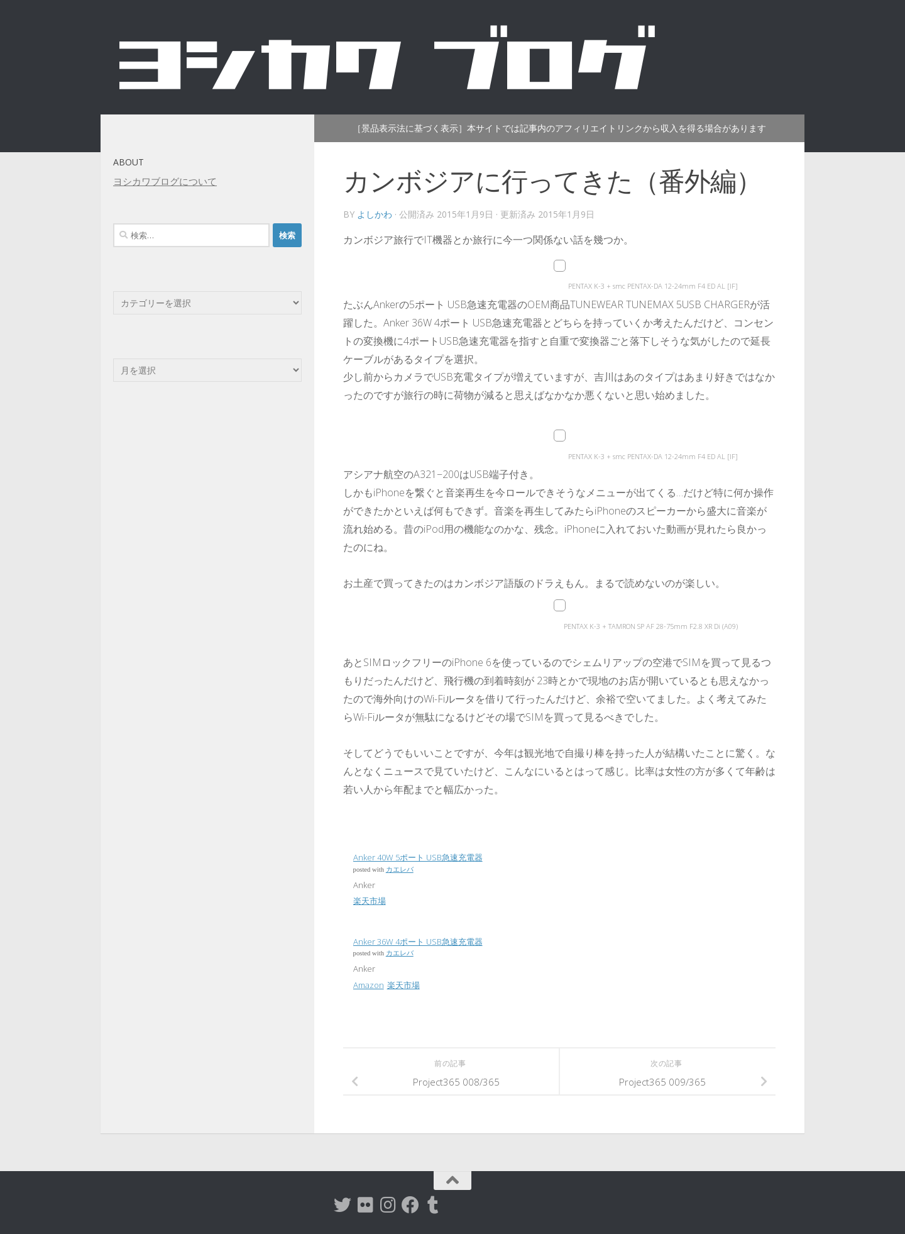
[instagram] (388, 1205)
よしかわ (374, 214)
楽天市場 (369, 900)
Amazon (368, 985)
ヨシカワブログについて (165, 181)
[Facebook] (410, 1205)
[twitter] (342, 1205)
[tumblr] (433, 1205)
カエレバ (400, 869)
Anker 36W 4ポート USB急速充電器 (418, 941)
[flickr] (365, 1205)
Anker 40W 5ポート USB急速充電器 (418, 857)
